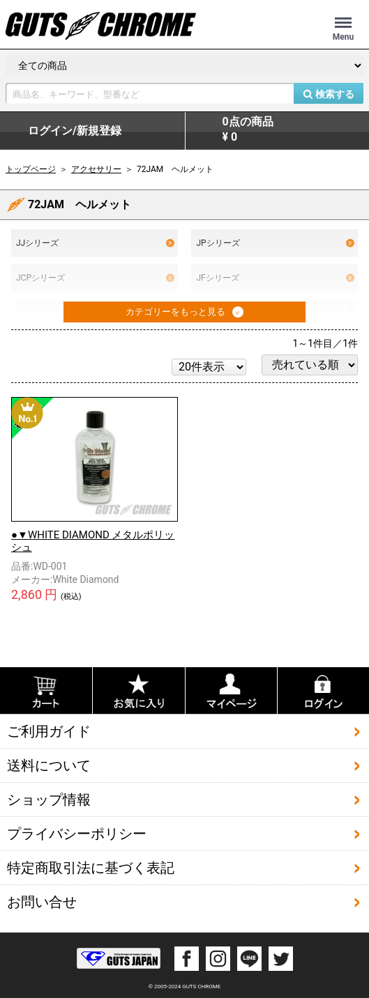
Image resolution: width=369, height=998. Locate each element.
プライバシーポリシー (76, 833)
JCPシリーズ (95, 278)
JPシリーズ (275, 243)
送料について (49, 765)
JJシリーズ (95, 243)
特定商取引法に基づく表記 (90, 867)
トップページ (31, 169)
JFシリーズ (275, 278)
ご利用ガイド (49, 731)
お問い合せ (42, 902)
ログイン (74, 131)
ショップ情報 (49, 799)
